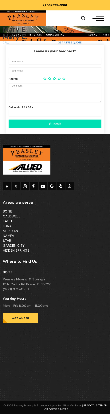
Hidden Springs (16, 250)
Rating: (13, 78)
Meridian (10, 231)
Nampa (8, 235)
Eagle (8, 221)
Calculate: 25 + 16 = (21, 107)
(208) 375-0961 (55, 5)
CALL (6, 42)
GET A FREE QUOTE (70, 42)
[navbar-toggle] (98, 18)
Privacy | (90, 405)
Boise (7, 211)
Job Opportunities (55, 409)
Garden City (14, 245)
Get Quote (20, 318)
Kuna (7, 226)
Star (7, 240)
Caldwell (11, 216)
